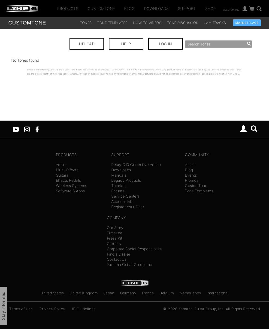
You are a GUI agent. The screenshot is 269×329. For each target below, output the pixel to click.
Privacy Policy (52, 309)
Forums (117, 191)
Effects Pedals (68, 180)
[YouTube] (15, 129)
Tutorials (119, 185)
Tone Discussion (183, 23)
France (148, 293)
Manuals (119, 175)
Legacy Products (126, 180)
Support (187, 8)
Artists (190, 164)
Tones (86, 23)
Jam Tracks (215, 23)
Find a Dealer (118, 254)
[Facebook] (37, 129)
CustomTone (101, 8)
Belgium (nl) (231, 9)
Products (67, 8)
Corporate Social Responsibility (134, 249)
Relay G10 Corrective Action (136, 164)
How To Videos (147, 23)
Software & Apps (70, 191)
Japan (109, 293)
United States (52, 293)
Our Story (115, 227)
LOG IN (165, 44)
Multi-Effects (67, 170)
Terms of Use (21, 309)
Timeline (114, 233)
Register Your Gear (127, 207)
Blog (129, 8)
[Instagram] (26, 129)
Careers (114, 243)
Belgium (167, 293)
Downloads (156, 8)
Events (191, 175)
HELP (126, 44)
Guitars (62, 175)
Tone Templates (112, 23)
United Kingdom (84, 293)
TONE (27, 23)
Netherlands (190, 293)
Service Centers (125, 196)
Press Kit (114, 238)
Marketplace (247, 22)
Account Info (122, 201)
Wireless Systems (71, 185)
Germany (128, 293)
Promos (191, 180)
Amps (61, 164)
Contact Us (117, 259)
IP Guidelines (84, 309)
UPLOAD (87, 44)
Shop (210, 8)
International (218, 293)
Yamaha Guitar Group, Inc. (130, 264)
